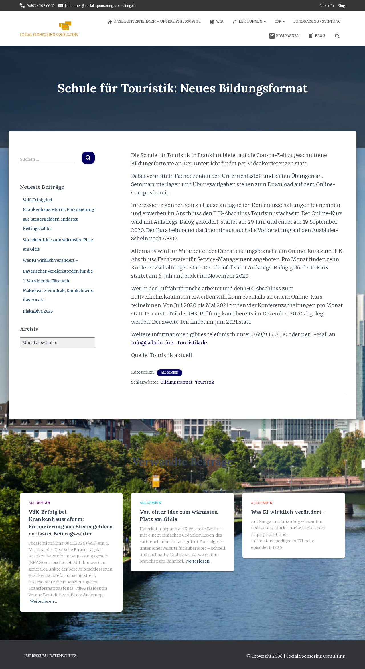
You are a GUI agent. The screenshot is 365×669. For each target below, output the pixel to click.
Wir (216, 22)
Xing (341, 5)
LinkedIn (326, 5)
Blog (316, 36)
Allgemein (169, 372)
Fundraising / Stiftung (317, 21)
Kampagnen (284, 36)
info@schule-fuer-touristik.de (169, 342)
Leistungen (249, 22)
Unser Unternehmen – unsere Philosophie (154, 22)
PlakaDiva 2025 (38, 311)
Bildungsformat (176, 382)
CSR (280, 21)
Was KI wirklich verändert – (50, 260)
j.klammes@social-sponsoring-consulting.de (100, 5)
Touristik (204, 382)
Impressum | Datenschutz (50, 656)
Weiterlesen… (43, 601)
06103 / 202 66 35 (41, 5)
